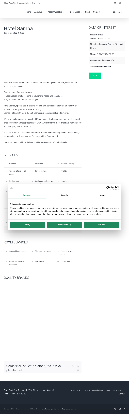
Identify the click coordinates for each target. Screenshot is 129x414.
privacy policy (60, 409)
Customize (64, 225)
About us (82, 390)
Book (95, 75)
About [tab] (102, 195)
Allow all (101, 225)
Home (73, 390)
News (120, 390)
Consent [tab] (27, 195)
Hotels (14, 33)
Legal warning (47, 409)
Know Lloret (110, 390)
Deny (27, 225)
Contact (122, 394)
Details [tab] (64, 195)
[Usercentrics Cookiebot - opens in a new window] (108, 188)
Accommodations (96, 390)
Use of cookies (71, 409)
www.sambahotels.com (100, 66)
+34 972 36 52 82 (18, 394)
